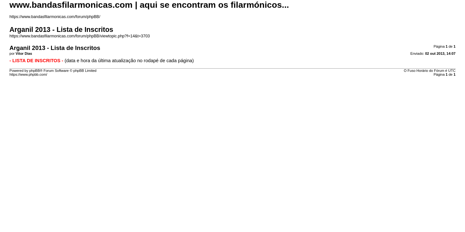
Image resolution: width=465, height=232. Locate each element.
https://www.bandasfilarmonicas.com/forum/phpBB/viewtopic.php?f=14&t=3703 (79, 36)
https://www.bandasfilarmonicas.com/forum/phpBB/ (54, 17)
